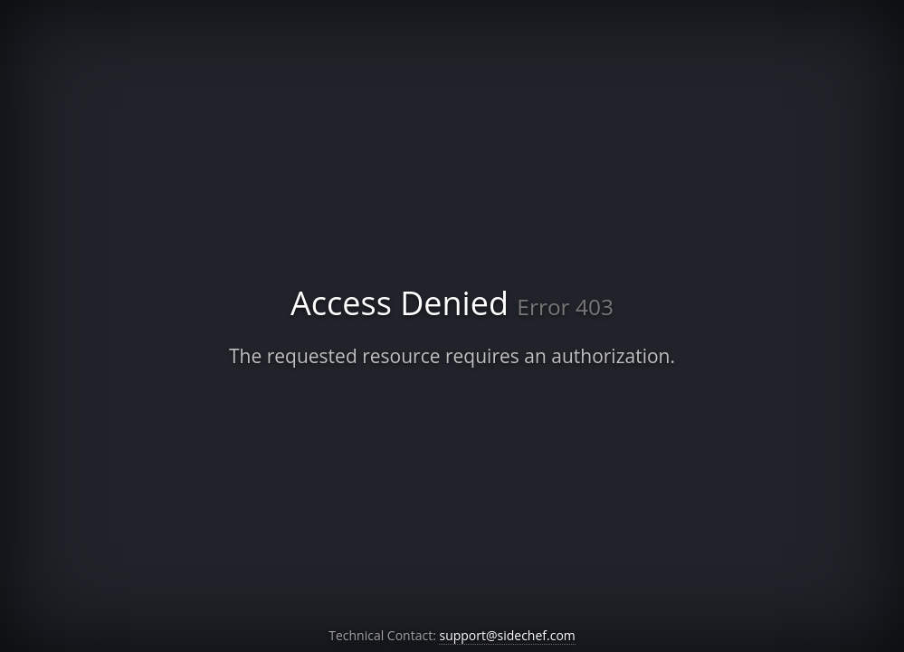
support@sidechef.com (507, 635)
